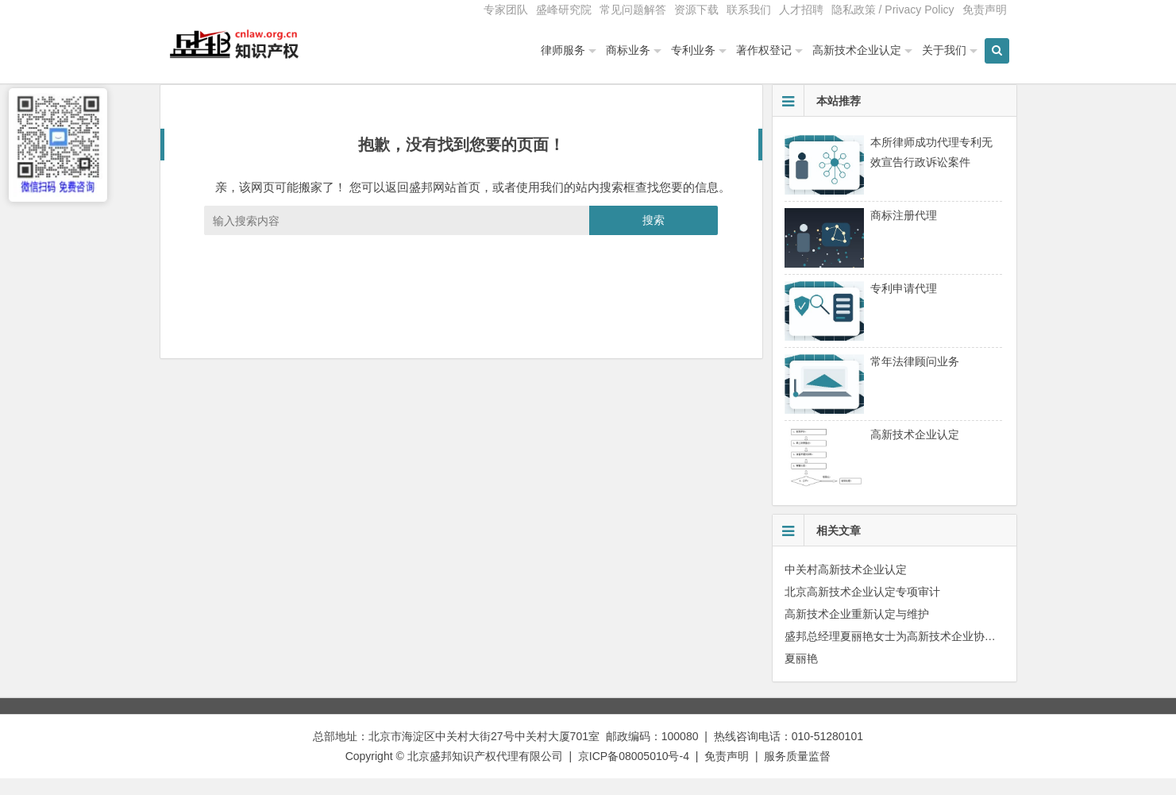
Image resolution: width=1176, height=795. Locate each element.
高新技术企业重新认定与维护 (857, 629)
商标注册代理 (903, 231)
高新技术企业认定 (856, 50)
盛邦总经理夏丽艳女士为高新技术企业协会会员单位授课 (923, 652)
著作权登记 (764, 50)
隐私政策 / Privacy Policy (892, 9)
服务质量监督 (797, 772)
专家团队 (506, 9)
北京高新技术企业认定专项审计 (862, 607)
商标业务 (628, 50)
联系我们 (749, 9)
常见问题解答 (633, 9)
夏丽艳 (801, 674)
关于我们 (944, 50)
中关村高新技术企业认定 (846, 585)
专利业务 (693, 50)
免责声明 (984, 9)
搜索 (653, 236)
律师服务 (563, 50)
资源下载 (696, 9)
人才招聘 (801, 9)
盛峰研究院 (564, 9)
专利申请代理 (903, 304)
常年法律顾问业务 (914, 377)
